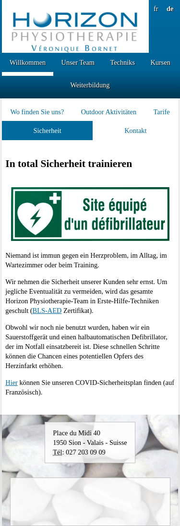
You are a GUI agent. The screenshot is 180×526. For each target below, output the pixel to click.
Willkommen (28, 62)
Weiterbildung (90, 85)
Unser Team (78, 62)
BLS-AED (47, 310)
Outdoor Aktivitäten (109, 112)
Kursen (160, 62)
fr (156, 8)
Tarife (161, 112)
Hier (11, 382)
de (170, 8)
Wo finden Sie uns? (37, 112)
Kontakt (135, 130)
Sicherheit (47, 130)
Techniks (122, 62)
